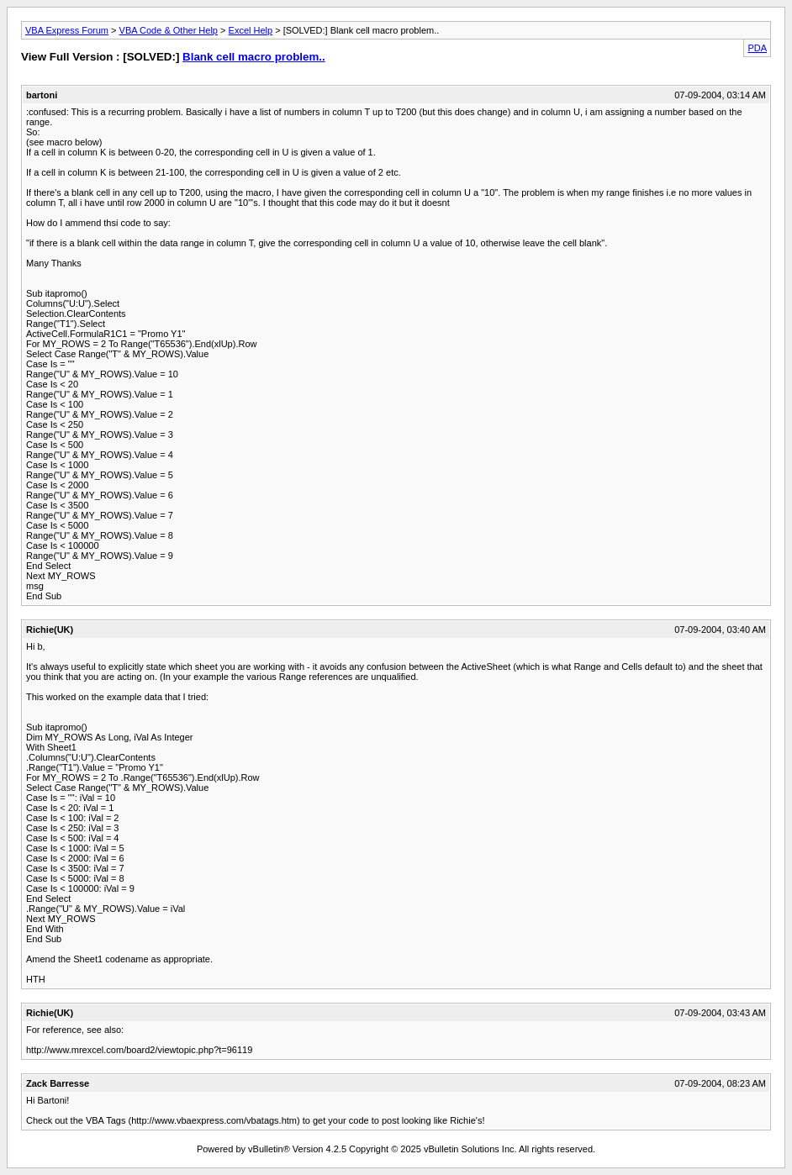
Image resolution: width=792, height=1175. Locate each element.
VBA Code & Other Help (168, 30)
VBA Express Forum (66, 30)
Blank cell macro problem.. (253, 56)
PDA (757, 48)
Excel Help (251, 30)
